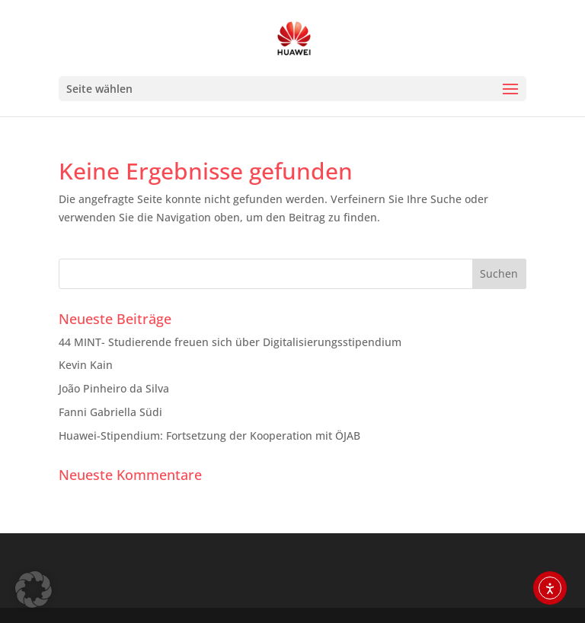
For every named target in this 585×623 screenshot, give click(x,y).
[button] (33, 589)
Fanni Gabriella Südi (110, 412)
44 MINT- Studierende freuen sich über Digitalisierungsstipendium (230, 342)
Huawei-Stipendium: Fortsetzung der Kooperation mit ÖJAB (209, 435)
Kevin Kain (86, 365)
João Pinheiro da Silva (114, 388)
